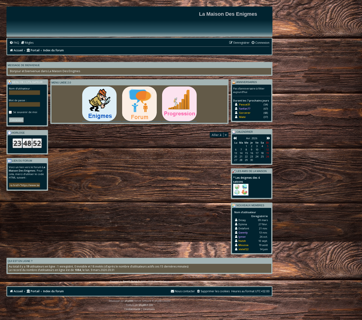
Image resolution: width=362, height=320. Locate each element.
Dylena (242, 224)
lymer (242, 236)
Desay (242, 220)
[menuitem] (14, 43)
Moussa (243, 245)
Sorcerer (244, 112)
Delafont (243, 228)
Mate (242, 117)
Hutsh (242, 241)
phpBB (128, 300)
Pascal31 (244, 104)
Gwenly (243, 232)
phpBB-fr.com (146, 305)
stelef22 (243, 249)
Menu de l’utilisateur (25, 82)
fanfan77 (244, 108)
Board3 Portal (130, 281)
